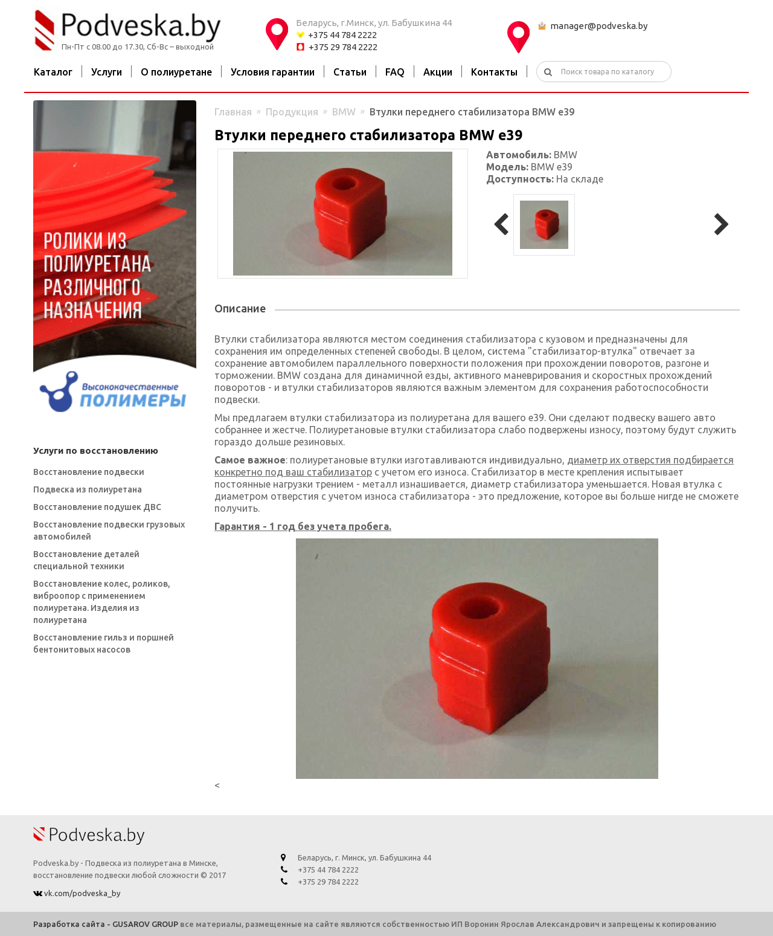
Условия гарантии (273, 71)
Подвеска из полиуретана (87, 489)
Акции (437, 71)
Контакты (494, 71)
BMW (344, 111)
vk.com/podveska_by (81, 893)
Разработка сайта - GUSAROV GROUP (105, 924)
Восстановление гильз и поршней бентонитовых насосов (103, 643)
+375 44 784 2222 (342, 34)
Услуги (106, 71)
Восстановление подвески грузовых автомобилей (109, 530)
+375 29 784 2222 (343, 46)
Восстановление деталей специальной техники (86, 560)
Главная (233, 111)
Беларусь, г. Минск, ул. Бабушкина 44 (364, 857)
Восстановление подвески (88, 472)
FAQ (395, 71)
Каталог (53, 71)
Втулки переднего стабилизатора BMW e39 (472, 111)
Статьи (350, 71)
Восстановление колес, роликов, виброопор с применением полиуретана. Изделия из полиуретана (101, 602)
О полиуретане (176, 71)
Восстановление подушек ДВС (97, 507)
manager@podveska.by (598, 25)
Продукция (292, 111)
